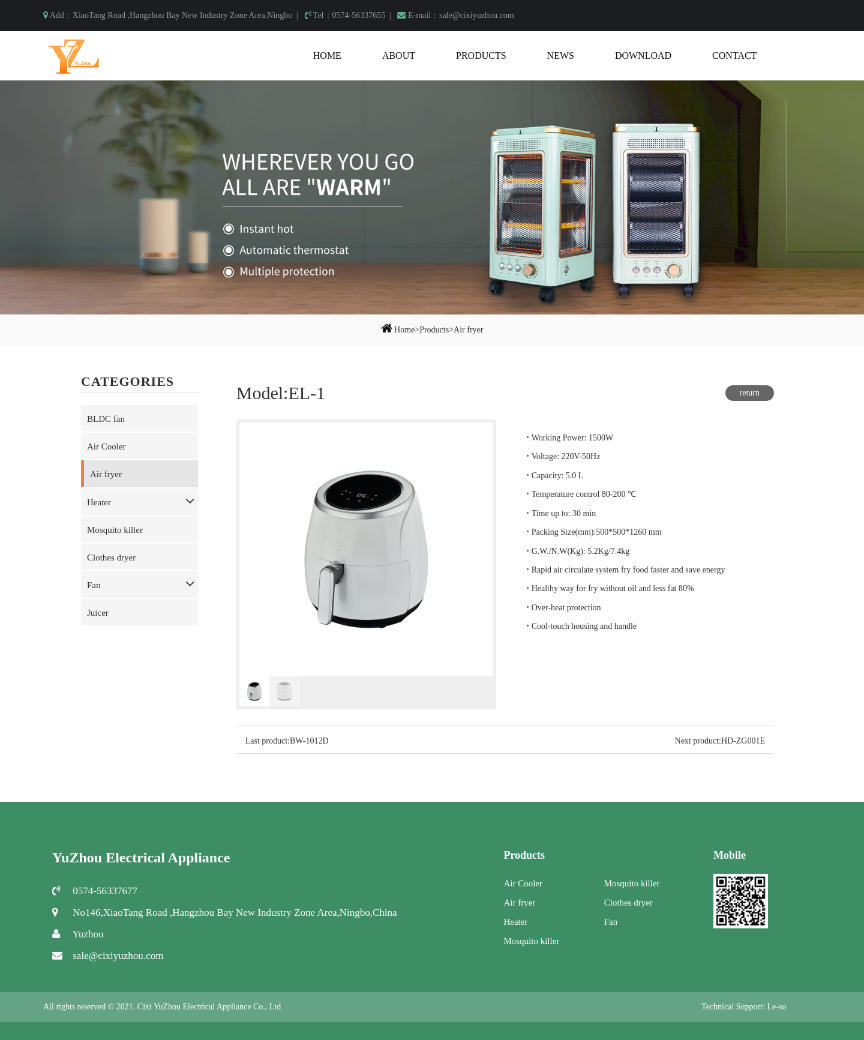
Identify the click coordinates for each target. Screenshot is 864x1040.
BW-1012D (309, 740)
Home (327, 55)
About (398, 55)
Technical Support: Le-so (743, 1006)
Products (481, 55)
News (560, 55)
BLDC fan (106, 419)
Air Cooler (106, 446)
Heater (99, 502)
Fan (94, 585)
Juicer (98, 613)
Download (643, 55)
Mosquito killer (115, 530)
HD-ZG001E (743, 740)
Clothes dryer (111, 557)
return (750, 392)
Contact (734, 55)
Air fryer (468, 329)
